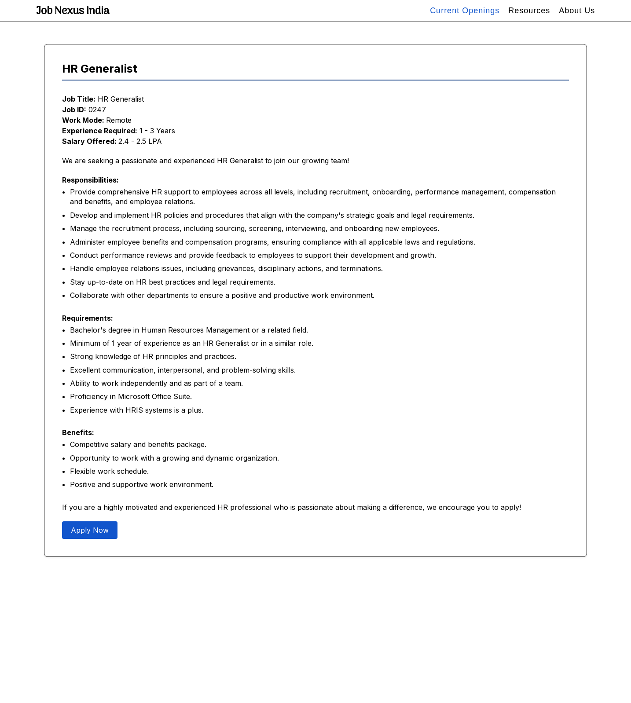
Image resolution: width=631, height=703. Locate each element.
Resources (529, 10)
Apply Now (90, 530)
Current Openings (464, 10)
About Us (577, 10)
